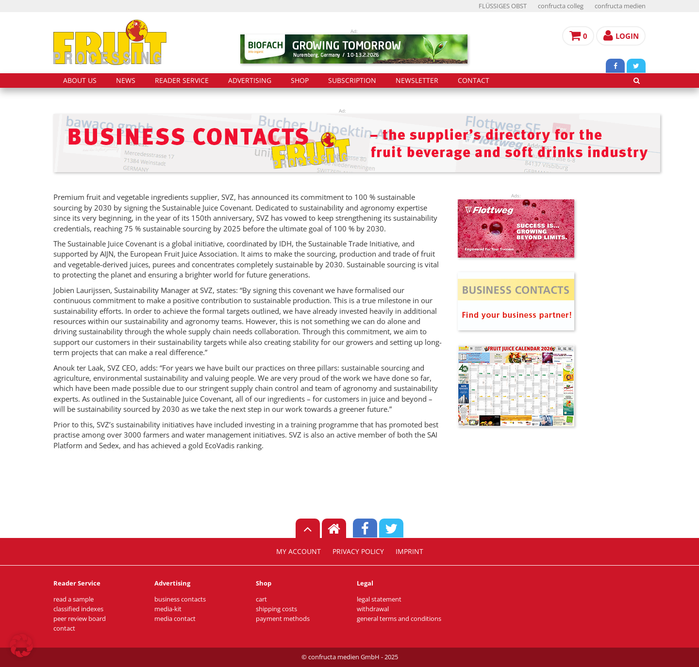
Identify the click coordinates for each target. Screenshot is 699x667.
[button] (21, 645)
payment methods (283, 619)
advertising (249, 80)
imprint (409, 551)
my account (298, 551)
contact (473, 80)
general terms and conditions (399, 619)
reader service (182, 80)
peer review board (79, 619)
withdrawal (373, 609)
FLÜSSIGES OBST (503, 6)
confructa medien (620, 6)
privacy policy (358, 551)
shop (300, 80)
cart (261, 599)
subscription (352, 80)
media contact (175, 619)
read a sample (73, 599)
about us (80, 80)
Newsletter (417, 80)
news (125, 80)
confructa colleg (560, 6)
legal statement (379, 599)
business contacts (180, 599)
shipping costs (276, 609)
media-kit (168, 609)
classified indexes (78, 609)
